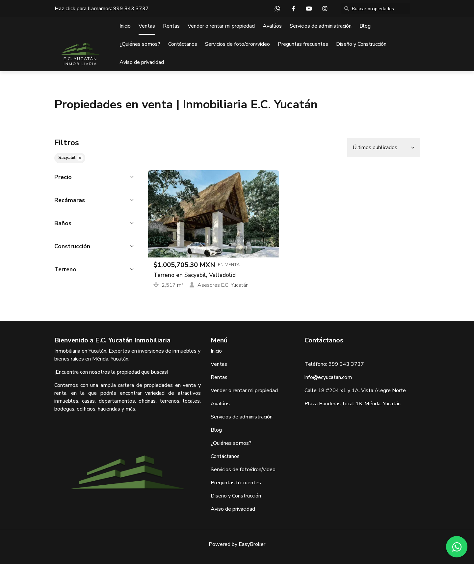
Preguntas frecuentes (303, 44)
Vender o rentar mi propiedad (221, 26)
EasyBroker (252, 544)
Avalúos (272, 26)
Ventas (147, 26)
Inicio (125, 26)
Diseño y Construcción (361, 44)
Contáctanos (182, 44)
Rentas (171, 26)
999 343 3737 (131, 8)
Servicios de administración (321, 26)
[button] (94, 177)
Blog (365, 26)
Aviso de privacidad (141, 62)
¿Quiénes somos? (139, 44)
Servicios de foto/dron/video (237, 44)
